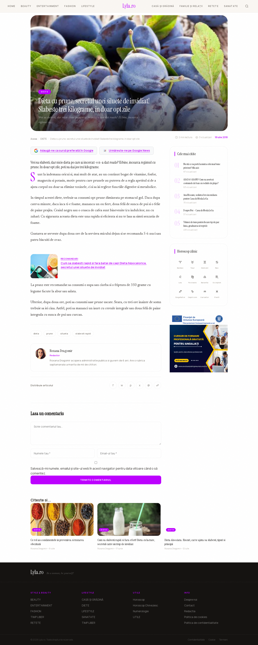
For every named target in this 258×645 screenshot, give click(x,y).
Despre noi (190, 599)
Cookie (212, 639)
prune (49, 333)
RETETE (213, 6)
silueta (64, 333)
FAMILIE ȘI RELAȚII (191, 6)
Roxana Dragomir (61, 351)
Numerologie (141, 611)
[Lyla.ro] (129, 6)
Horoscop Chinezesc (145, 605)
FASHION (70, 6)
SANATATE (231, 6)
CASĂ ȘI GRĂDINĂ (163, 6)
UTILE (136, 617)
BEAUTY (26, 6)
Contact (189, 605)
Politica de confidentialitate (201, 623)
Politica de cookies (195, 617)
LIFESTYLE (88, 6)
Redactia (189, 611)
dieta (36, 333)
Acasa (34, 138)
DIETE (43, 138)
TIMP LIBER (37, 617)
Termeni (223, 639)
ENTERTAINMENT (48, 6)
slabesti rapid (83, 333)
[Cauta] (246, 6)
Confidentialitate (196, 639)
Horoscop (139, 599)
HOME (11, 6)
